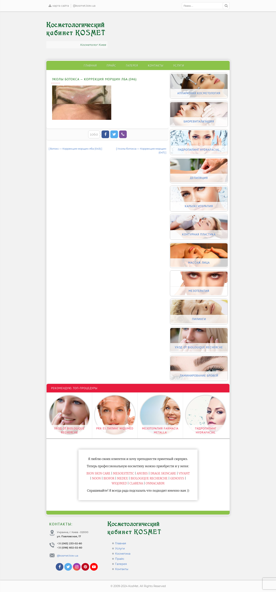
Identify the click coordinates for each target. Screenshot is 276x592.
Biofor (108, 478)
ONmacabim (155, 483)
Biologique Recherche (149, 478)
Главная (90, 65)
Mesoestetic (123, 473)
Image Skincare (163, 473)
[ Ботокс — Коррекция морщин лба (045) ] (75, 148)
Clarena (136, 483)
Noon (96, 478)
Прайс (111, 65)
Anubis (142, 473)
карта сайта (58, 5)
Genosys (177, 478)
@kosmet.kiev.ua (84, 5)
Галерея (132, 65)
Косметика (122, 553)
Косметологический (76, 29)
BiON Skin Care (98, 473)
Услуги (178, 65)
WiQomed (119, 483)
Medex (122, 478)
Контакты (156, 65)
